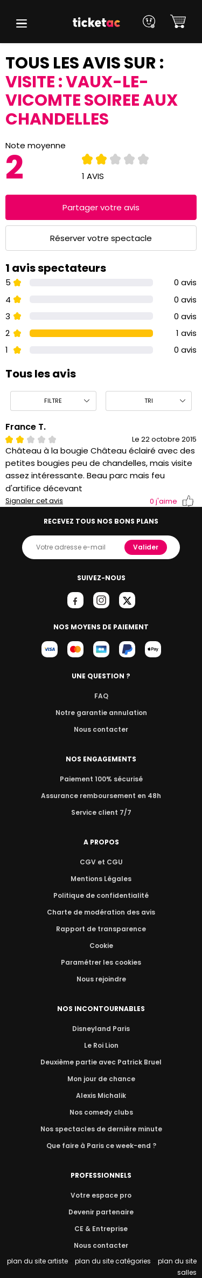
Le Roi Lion (101, 1045)
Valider (146, 547)
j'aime (171, 501)
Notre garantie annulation (101, 712)
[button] (21, 23)
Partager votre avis (101, 207)
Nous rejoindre (101, 979)
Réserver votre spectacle (101, 238)
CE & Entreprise (101, 1228)
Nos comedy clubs (101, 1112)
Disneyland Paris (101, 1028)
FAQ (100, 695)
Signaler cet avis (34, 501)
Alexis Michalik (101, 1095)
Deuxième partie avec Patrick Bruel (101, 1062)
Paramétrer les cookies (101, 962)
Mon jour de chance (100, 1078)
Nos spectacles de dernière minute (101, 1128)
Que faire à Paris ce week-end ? (101, 1145)
